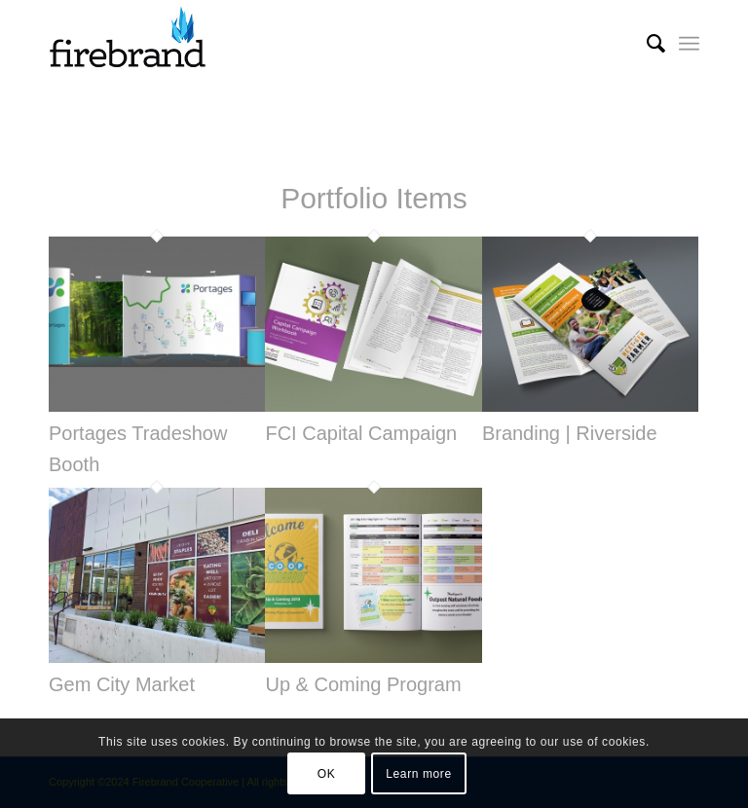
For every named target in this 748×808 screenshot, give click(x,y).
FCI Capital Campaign (361, 433)
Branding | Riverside (569, 433)
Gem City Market (122, 684)
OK (327, 774)
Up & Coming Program (363, 684)
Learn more (418, 774)
